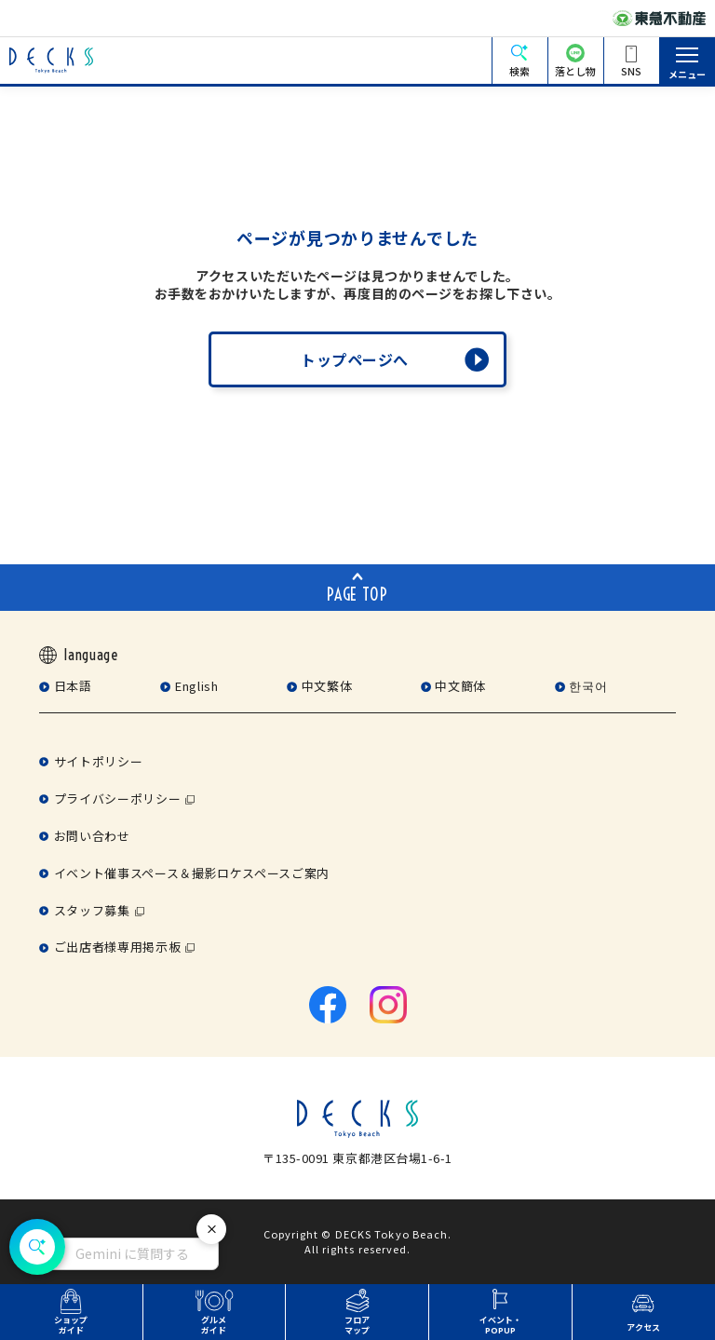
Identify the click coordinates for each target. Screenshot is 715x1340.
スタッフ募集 (92, 910)
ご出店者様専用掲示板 (117, 946)
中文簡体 (460, 686)
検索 (519, 70)
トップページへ (355, 359)
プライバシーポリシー (117, 798)
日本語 (73, 686)
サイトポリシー (98, 761)
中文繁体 (327, 686)
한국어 (588, 686)
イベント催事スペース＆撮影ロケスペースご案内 (192, 873)
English (196, 686)
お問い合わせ (92, 836)
